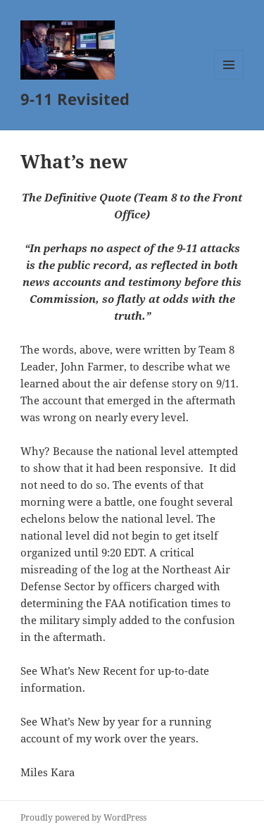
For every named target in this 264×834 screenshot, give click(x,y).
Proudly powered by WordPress (83, 817)
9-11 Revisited (75, 98)
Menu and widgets (229, 79)
